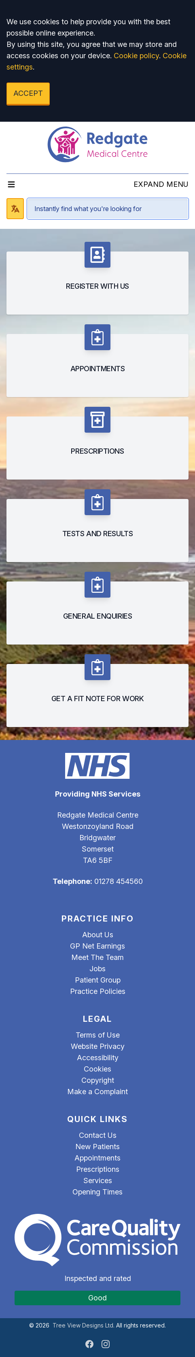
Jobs (97, 968)
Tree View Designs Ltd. (83, 1325)
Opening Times (97, 1192)
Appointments (97, 1158)
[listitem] (97, 278)
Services (97, 1180)
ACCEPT (28, 93)
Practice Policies (97, 991)
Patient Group (98, 980)
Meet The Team (97, 957)
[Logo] (97, 144)
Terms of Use (98, 1035)
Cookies (97, 1069)
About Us (97, 934)
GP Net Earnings (97, 946)
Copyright (97, 1080)
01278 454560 (118, 881)
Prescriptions (97, 1169)
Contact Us (98, 1135)
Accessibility (98, 1057)
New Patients (97, 1146)
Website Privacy (98, 1046)
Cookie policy (136, 55)
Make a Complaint (97, 1091)
